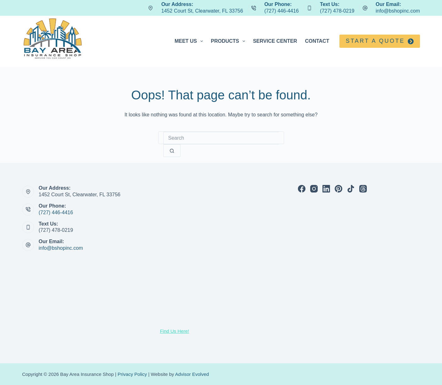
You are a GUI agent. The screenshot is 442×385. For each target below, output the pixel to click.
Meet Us (190, 41)
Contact (317, 41)
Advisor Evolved (192, 374)
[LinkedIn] (326, 188)
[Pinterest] (338, 188)
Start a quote (380, 41)
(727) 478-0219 (337, 11)
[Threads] (363, 188)
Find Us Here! (174, 331)
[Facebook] (301, 188)
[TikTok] (351, 188)
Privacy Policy (132, 374)
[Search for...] (221, 138)
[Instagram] (314, 188)
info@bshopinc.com (398, 11)
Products (229, 41)
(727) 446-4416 (281, 11)
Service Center (275, 41)
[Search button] (172, 150)
